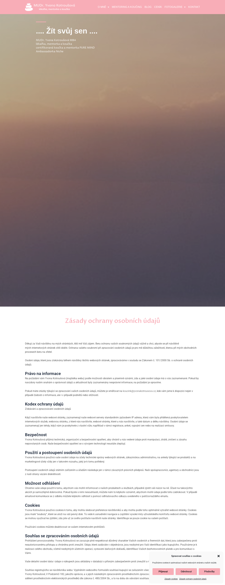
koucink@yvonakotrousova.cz (139, 391)
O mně (103, 7)
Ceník (158, 7)
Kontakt (194, 7)
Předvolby (209, 571)
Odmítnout (186, 571)
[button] (218, 556)
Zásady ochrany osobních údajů (192, 579)
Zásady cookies (171, 579)
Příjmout (163, 571)
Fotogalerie (175, 7)
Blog (148, 7)
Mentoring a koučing (127, 7)
